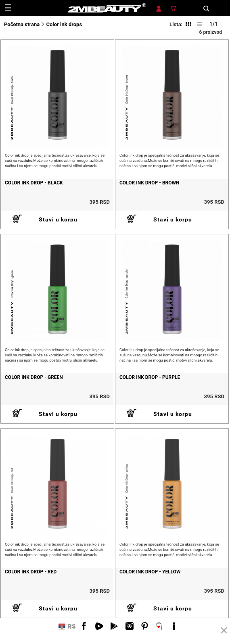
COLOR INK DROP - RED (30, 572)
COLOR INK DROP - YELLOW (150, 572)
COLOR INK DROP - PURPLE (149, 377)
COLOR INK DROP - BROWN (149, 183)
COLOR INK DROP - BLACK (34, 183)
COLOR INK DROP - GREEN (34, 377)
